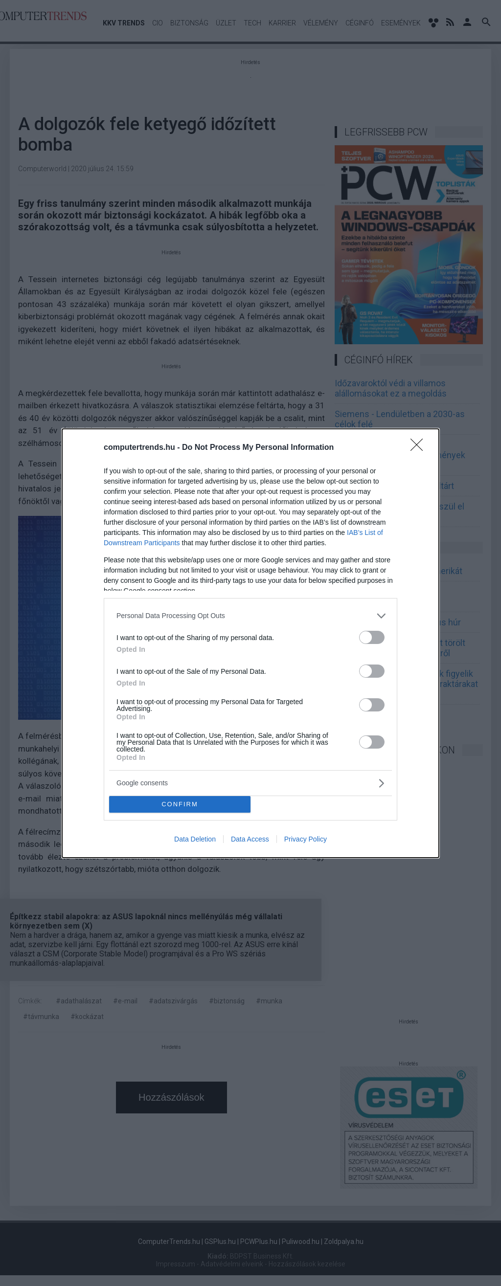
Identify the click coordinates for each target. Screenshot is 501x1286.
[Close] (419, 448)
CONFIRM (179, 804)
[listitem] (250, 616)
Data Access (250, 839)
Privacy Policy (305, 839)
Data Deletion (195, 839)
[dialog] (250, 643)
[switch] (372, 637)
